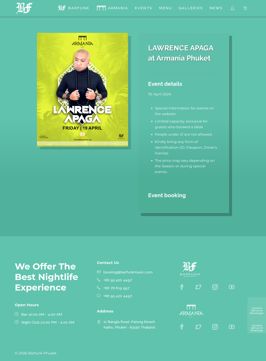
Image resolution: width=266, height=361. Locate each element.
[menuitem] (73, 8)
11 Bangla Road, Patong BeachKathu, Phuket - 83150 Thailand (129, 325)
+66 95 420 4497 (117, 280)
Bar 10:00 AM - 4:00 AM (41, 314)
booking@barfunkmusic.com (128, 272)
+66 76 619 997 (116, 288)
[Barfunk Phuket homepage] (24, 8)
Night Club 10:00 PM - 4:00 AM (47, 322)
